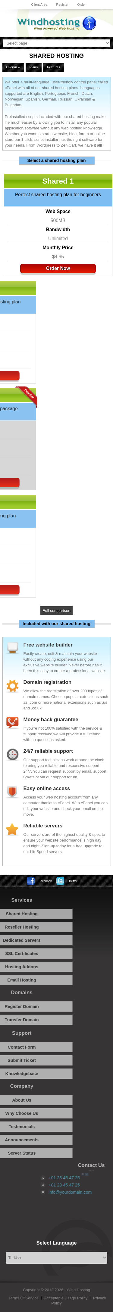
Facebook (45, 881)
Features (53, 67)
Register (62, 4)
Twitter (72, 881)
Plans (34, 67)
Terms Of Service (23, 1298)
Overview (13, 67)
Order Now (55, 268)
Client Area (39, 4)
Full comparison (57, 610)
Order (81, 4)
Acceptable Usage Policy (66, 1298)
